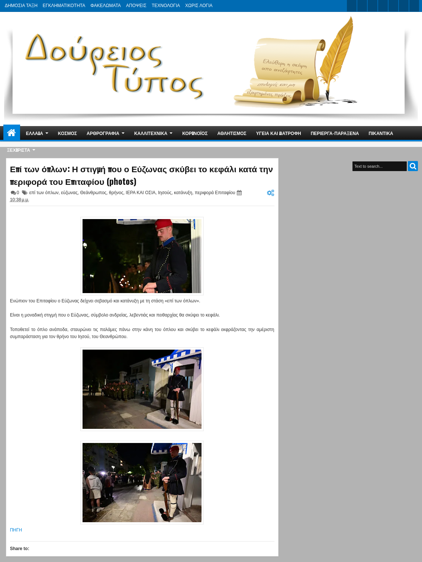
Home (11, 133)
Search (413, 166)
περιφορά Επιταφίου (215, 192)
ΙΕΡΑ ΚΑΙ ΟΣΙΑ (140, 192)
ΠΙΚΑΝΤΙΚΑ (380, 133)
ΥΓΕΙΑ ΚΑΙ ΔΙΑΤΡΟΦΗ (278, 133)
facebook (362, 6)
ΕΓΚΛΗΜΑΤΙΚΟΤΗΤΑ (64, 5)
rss (383, 6)
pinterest (414, 6)
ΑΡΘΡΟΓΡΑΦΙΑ (103, 133)
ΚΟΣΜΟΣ (67, 133)
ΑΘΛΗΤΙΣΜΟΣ (231, 133)
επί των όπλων (44, 192)
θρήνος (116, 192)
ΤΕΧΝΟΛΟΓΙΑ (166, 5)
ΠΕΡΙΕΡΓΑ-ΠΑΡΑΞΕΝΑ (335, 133)
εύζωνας (69, 192)
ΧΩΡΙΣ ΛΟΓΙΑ (198, 5)
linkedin (393, 6)
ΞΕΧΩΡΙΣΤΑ (18, 150)
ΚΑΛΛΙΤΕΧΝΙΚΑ (150, 133)
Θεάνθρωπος (93, 192)
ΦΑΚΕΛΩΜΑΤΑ (105, 5)
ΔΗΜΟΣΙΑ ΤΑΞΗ (21, 5)
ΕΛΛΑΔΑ (34, 133)
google (372, 6)
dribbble (404, 6)
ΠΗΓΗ (16, 530)
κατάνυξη (183, 192)
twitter (352, 6)
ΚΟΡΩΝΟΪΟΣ (194, 133)
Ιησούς (164, 192)
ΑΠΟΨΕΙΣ (136, 5)
